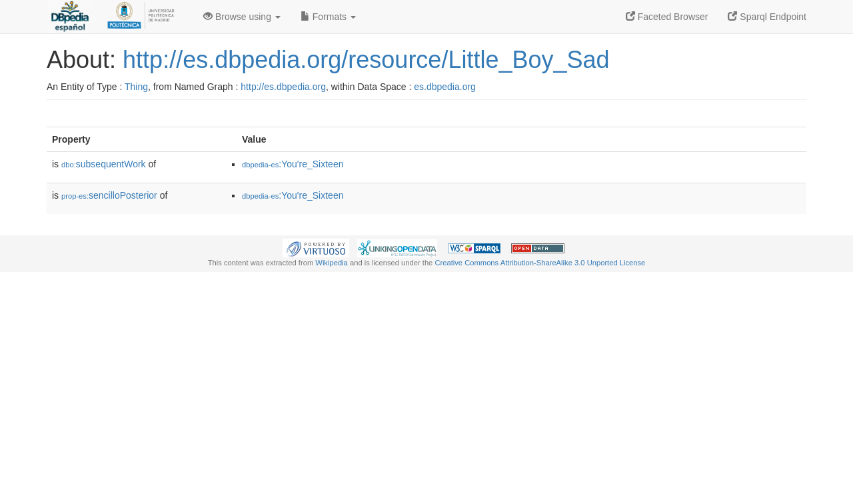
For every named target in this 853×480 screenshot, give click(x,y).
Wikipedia (331, 263)
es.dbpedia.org (445, 86)
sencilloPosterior (109, 195)
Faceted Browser (667, 16)
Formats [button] (328, 16)
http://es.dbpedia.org (283, 86)
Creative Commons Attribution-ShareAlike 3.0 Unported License (539, 263)
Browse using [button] (242, 16)
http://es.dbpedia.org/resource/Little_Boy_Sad (366, 59)
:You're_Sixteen (292, 164)
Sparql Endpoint (767, 16)
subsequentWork (103, 164)
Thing (136, 86)
